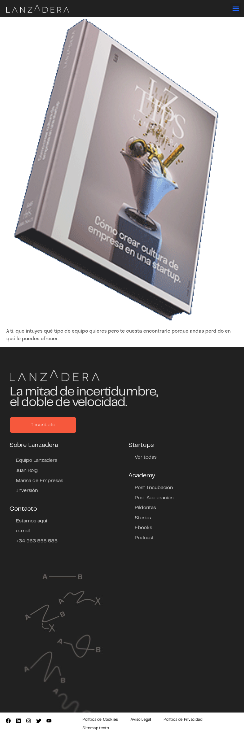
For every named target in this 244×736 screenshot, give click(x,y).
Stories (143, 518)
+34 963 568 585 (37, 541)
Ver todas (146, 457)
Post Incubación (154, 488)
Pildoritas (145, 508)
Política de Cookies (100, 719)
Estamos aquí (31, 521)
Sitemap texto (96, 728)
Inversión (27, 490)
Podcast (144, 538)
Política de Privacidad (183, 719)
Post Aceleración (154, 498)
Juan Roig (27, 470)
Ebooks (143, 528)
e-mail (23, 531)
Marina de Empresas (39, 481)
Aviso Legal (141, 719)
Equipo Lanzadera (36, 460)
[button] (235, 8)
